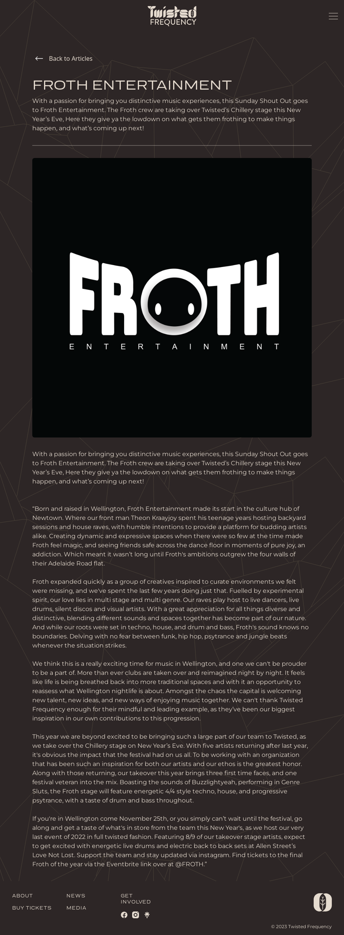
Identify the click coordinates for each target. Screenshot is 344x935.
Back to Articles (64, 58)
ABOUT (22, 896)
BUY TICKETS (32, 908)
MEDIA (76, 908)
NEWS (75, 896)
